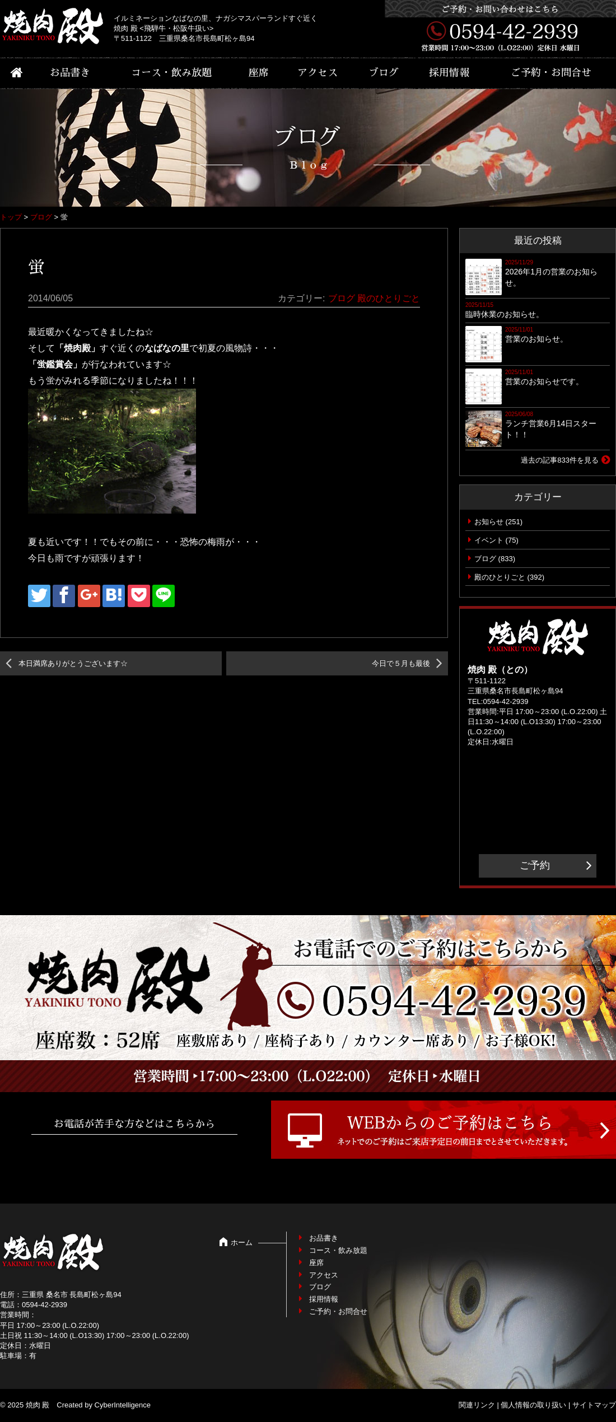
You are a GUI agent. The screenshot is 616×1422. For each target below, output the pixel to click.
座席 (259, 73)
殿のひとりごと (388, 298)
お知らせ (488, 521)
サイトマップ (594, 1405)
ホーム (242, 1242)
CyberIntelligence (123, 1405)
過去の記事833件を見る (560, 460)
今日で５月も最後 (401, 663)
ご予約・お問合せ (551, 73)
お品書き (70, 73)
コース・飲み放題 (171, 73)
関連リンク (477, 1405)
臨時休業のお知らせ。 (504, 314)
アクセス (317, 73)
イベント (488, 540)
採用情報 (449, 73)
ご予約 (535, 865)
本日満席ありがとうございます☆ (73, 663)
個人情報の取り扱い (533, 1405)
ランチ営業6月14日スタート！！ (550, 429)
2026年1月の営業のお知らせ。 (551, 277)
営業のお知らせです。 (544, 381)
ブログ (383, 73)
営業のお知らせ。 (536, 338)
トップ (11, 217)
